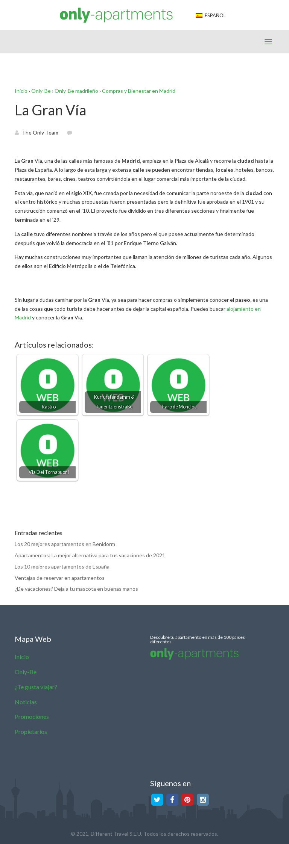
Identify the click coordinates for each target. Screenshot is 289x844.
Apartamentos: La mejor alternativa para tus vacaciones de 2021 (90, 555)
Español (211, 15)
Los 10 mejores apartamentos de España (62, 566)
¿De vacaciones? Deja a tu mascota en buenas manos (76, 588)
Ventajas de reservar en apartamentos (60, 578)
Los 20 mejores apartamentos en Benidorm (65, 544)
